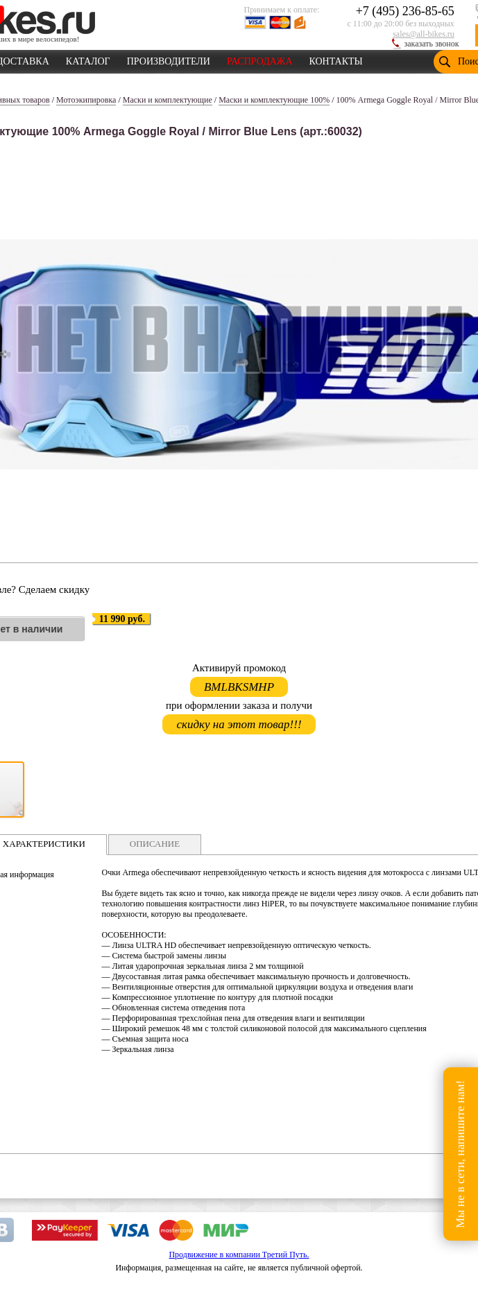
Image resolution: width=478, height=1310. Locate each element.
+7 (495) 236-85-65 (405, 11)
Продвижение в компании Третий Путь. (239, 1254)
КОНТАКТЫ (336, 59)
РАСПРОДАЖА (260, 59)
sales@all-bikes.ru (423, 34)
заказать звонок (431, 44)
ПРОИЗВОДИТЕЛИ (168, 59)
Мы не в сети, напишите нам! (460, 1153)
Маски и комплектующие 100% (274, 100)
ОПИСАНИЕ (155, 843)
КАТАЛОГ (88, 59)
